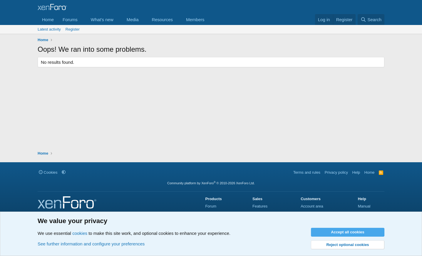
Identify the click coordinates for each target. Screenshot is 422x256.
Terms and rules (306, 172)
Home (48, 19)
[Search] (371, 19)
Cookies (48, 172)
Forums (70, 19)
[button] (82, 19)
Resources (162, 19)
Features (259, 206)
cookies (79, 233)
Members (195, 19)
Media (133, 19)
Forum (210, 206)
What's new (102, 19)
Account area (312, 206)
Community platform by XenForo (211, 183)
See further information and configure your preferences (91, 243)
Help (356, 172)
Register (73, 29)
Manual (364, 206)
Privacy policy (336, 172)
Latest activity (49, 29)
